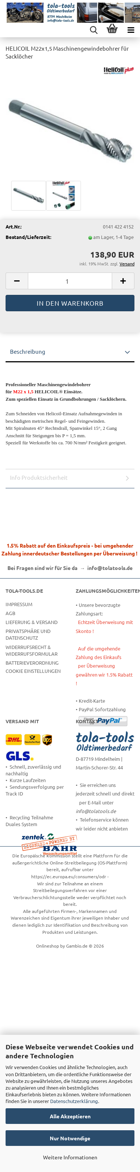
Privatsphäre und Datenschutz (28, 634)
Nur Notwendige (70, 1138)
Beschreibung (27, 351)
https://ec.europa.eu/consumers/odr (68, 876)
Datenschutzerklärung (74, 1101)
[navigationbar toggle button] (130, 30)
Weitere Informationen (70, 1157)
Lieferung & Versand (32, 622)
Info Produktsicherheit (39, 477)
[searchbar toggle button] (93, 30)
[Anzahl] (70, 280)
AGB (10, 613)
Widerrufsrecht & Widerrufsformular (32, 650)
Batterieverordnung (32, 662)
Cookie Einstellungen (33, 671)
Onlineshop (47, 946)
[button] (17, 280)
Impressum (19, 604)
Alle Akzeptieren (70, 1116)
